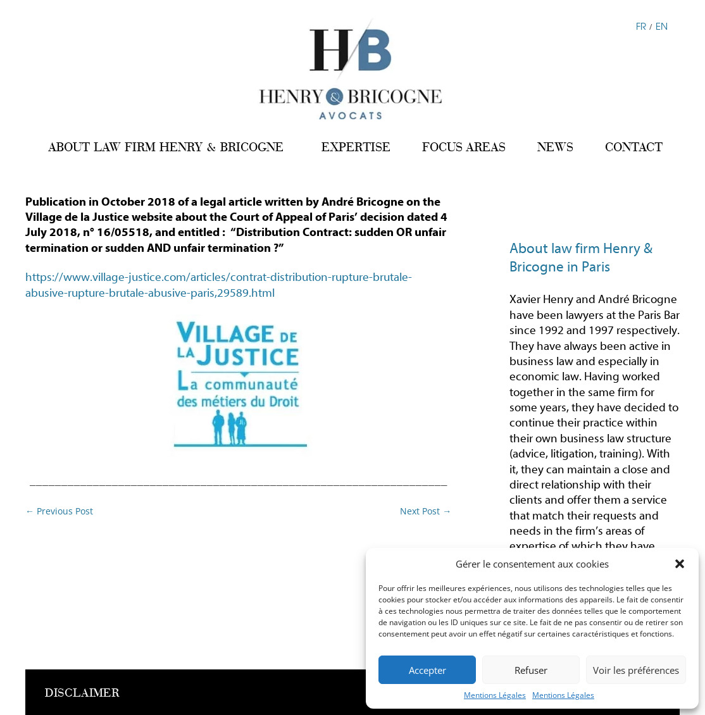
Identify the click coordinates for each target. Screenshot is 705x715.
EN (662, 26)
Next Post (425, 511)
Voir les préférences (636, 670)
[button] (679, 563)
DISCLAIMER (82, 693)
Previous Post (59, 511)
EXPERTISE (355, 147)
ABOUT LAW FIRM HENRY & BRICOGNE (166, 147)
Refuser (531, 670)
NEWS (555, 147)
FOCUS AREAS (464, 147)
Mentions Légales (495, 695)
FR (641, 26)
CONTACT (634, 147)
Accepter (427, 670)
